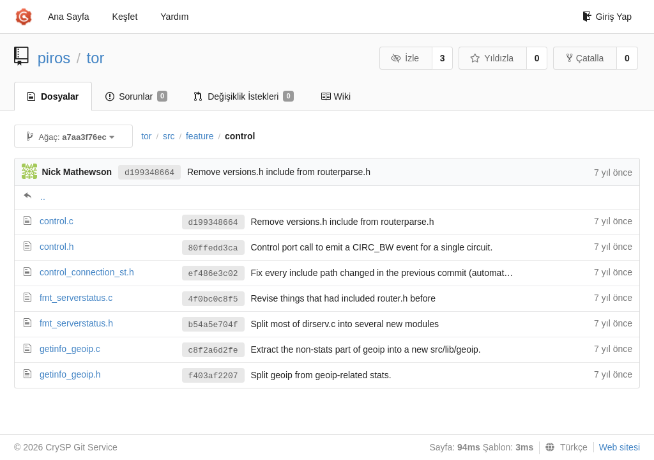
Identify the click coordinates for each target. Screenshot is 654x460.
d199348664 (149, 173)
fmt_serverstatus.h (76, 323)
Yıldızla (491, 58)
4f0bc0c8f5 (213, 299)
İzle (405, 58)
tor (96, 57)
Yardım (174, 17)
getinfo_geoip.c (70, 349)
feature (200, 136)
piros (54, 57)
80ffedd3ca (213, 248)
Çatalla (585, 58)
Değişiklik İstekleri (243, 96)
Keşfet (125, 17)
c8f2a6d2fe (213, 350)
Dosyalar (53, 96)
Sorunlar (136, 96)
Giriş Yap (607, 17)
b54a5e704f (213, 325)
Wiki (336, 96)
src (169, 136)
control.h (57, 246)
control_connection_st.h (87, 272)
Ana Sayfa (68, 17)
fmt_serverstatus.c (76, 298)
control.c (56, 221)
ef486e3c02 (213, 274)
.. (42, 197)
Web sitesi (619, 447)
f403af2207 (213, 376)
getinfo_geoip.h (70, 374)
